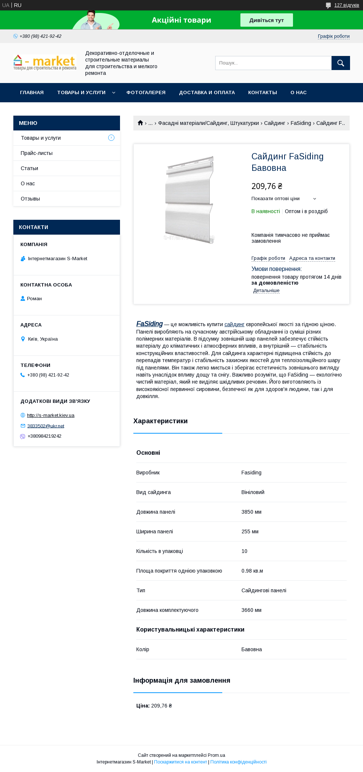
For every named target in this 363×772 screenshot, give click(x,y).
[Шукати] (341, 63)
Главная (32, 92)
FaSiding (301, 123)
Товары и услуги (81, 92)
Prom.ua (216, 755)
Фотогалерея (146, 92)
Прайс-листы (37, 153)
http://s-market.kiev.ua (50, 415)
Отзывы (30, 199)
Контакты (262, 92)
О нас (298, 92)
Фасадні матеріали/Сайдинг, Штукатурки (208, 123)
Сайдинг (274, 123)
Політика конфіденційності (238, 762)
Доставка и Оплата (207, 92)
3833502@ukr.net (45, 425)
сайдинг (234, 324)
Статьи (29, 168)
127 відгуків (346, 5)
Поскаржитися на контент (180, 762)
